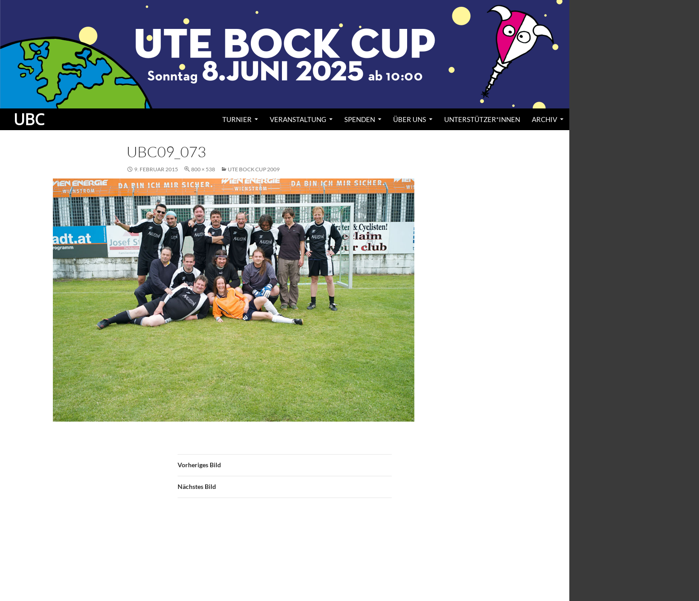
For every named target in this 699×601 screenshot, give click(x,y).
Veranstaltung (298, 119)
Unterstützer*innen (482, 119)
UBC (29, 119)
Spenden (359, 119)
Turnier (237, 119)
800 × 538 (203, 169)
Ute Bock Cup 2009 (254, 169)
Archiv (544, 119)
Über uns (409, 119)
